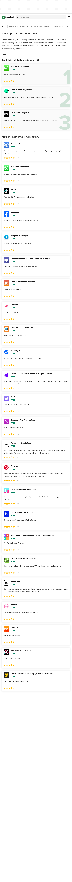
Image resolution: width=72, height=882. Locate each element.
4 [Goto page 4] (21, 696)
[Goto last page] (66, 696)
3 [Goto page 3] (15, 696)
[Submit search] (17, 17)
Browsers (23, 26)
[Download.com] (8, 17)
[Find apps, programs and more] (41, 17)
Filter (5, 54)
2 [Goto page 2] (9, 696)
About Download (51, 878)
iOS (4, 26)
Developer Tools (44, 26)
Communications (32, 26)
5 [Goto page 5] (27, 696)
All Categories (13, 26)
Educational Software (57, 26)
